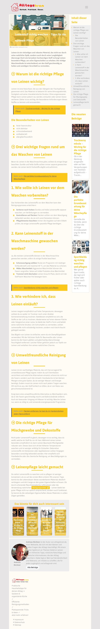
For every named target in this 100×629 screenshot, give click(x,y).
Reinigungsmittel (39, 488)
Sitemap (17, 625)
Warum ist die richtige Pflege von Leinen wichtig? (80, 30)
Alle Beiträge (32, 567)
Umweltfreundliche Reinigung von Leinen (81, 89)
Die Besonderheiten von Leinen (81, 38)
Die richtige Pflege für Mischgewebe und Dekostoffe (80, 97)
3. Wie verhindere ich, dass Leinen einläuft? (82, 81)
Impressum (18, 619)
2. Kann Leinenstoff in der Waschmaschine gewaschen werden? (82, 70)
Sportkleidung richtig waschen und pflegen (41, 288)
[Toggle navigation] (86, 7)
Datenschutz (19, 622)
